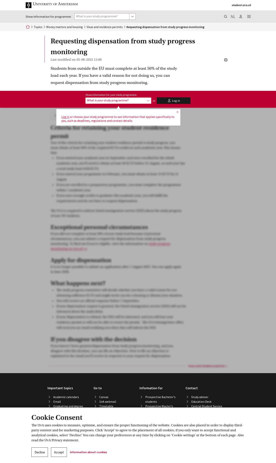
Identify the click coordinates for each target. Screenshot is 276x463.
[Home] (28, 27)
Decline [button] (39, 452)
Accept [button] (59, 452)
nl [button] (233, 16)
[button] (55, 5)
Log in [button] (65, 117)
